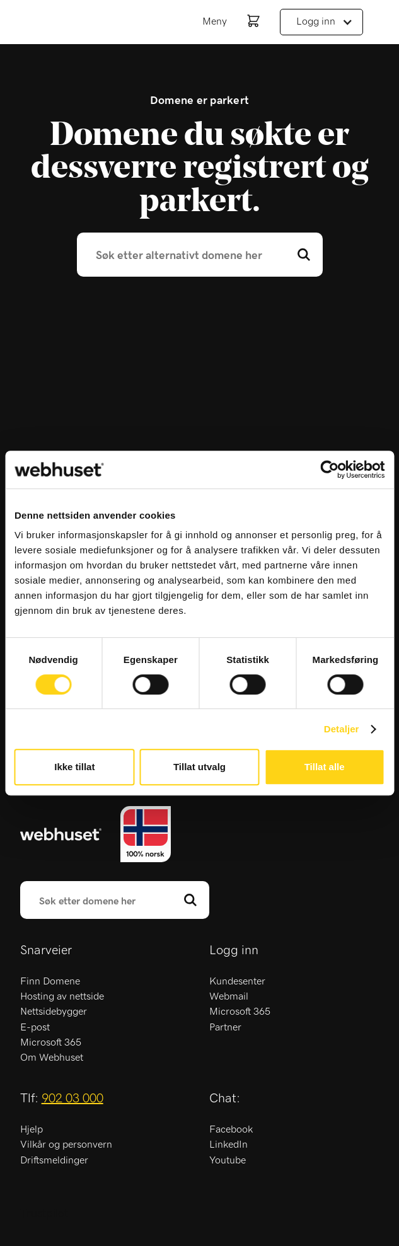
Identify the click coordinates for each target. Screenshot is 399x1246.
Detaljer (341, 729)
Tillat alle (324, 766)
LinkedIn (228, 1144)
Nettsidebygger (53, 1012)
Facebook (231, 1129)
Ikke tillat (74, 766)
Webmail (228, 996)
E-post (35, 1027)
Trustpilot (44, 1214)
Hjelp (31, 1129)
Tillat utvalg (199, 766)
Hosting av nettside (62, 996)
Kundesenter (237, 981)
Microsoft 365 (50, 1042)
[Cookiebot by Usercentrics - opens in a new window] (329, 469)
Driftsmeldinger (54, 1160)
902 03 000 (72, 1098)
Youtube (227, 1160)
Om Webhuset (51, 1058)
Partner (225, 1027)
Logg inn (315, 21)
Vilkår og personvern (66, 1144)
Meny (214, 21)
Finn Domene (50, 981)
